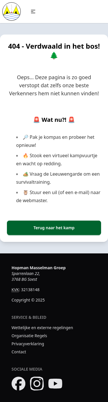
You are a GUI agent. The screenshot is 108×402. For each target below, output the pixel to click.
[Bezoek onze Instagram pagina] (37, 383)
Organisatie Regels (29, 335)
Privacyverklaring (28, 343)
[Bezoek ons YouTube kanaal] (55, 383)
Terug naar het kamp (54, 227)
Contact (19, 351)
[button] (33, 11)
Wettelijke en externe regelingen (42, 327)
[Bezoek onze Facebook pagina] (18, 383)
